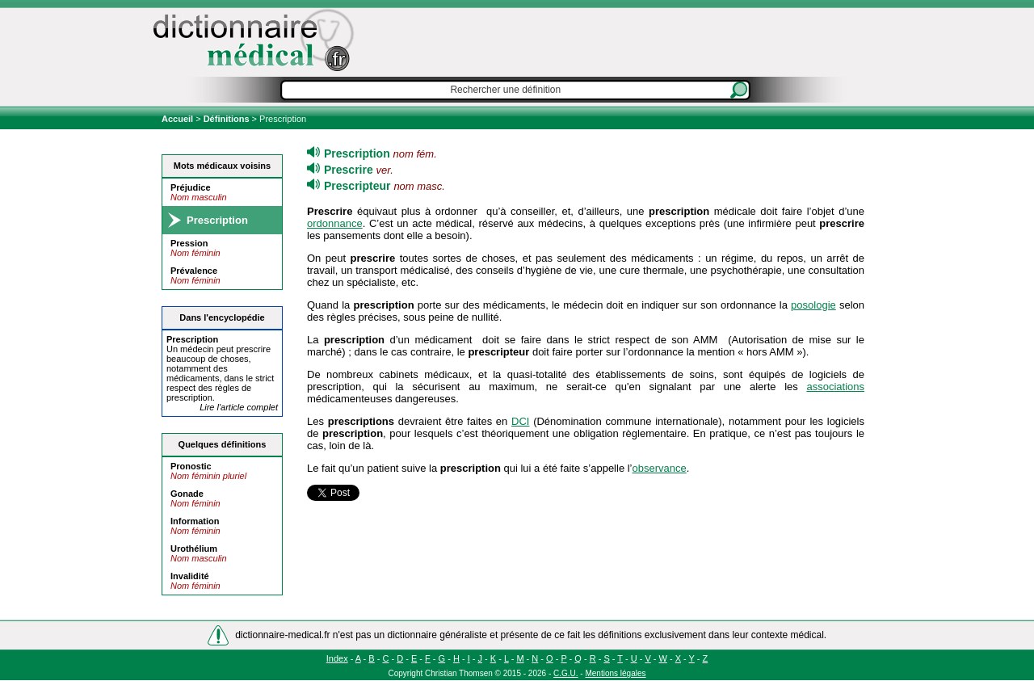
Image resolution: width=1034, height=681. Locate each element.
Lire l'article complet (239, 407)
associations (835, 386)
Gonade (187, 493)
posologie (813, 305)
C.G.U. (565, 673)
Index (337, 658)
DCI (520, 421)
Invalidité (189, 576)
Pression (189, 243)
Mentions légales (615, 673)
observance (660, 468)
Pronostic (191, 466)
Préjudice (190, 187)
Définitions (227, 119)
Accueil (178, 119)
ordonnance (335, 223)
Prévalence (193, 270)
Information (195, 521)
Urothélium (193, 548)
